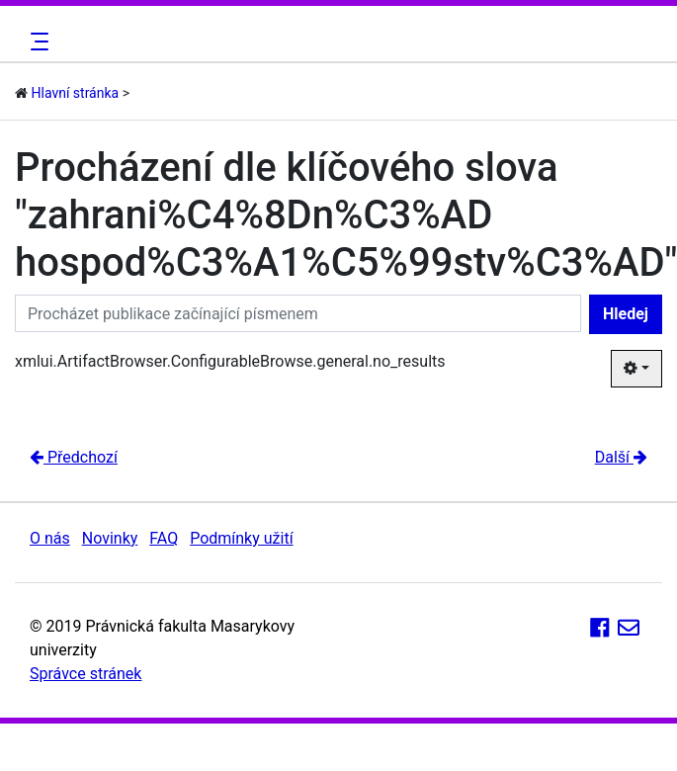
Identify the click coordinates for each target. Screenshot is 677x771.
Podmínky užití (241, 538)
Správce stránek (85, 673)
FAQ (163, 538)
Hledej (625, 313)
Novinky (110, 538)
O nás (50, 538)
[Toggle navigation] (36, 41)
